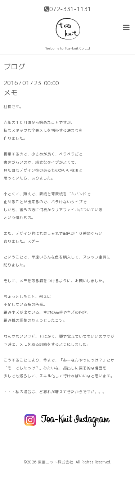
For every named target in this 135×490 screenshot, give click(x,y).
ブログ (14, 66)
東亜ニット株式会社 (55, 462)
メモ (11, 92)
